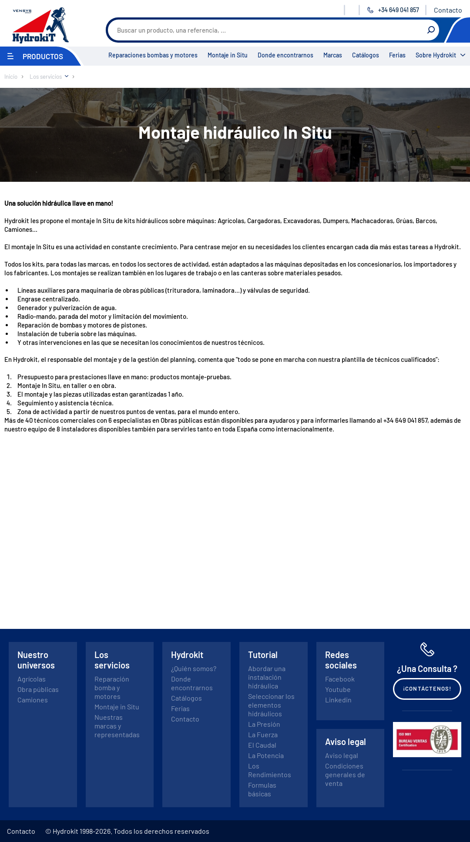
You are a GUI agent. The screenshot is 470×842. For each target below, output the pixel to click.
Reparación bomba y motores (111, 687)
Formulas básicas (262, 789)
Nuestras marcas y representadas (117, 725)
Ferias (397, 55)
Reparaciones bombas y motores (153, 55)
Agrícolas (31, 679)
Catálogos (365, 55)
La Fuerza (263, 734)
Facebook (340, 679)
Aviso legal (341, 755)
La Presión (264, 724)
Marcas (332, 55)
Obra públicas (38, 689)
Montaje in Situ (228, 55)
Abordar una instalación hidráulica (266, 677)
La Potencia (266, 755)
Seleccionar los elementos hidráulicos (271, 705)
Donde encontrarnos (285, 55)
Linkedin (338, 699)
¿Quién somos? (193, 668)
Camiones (32, 699)
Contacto (448, 10)
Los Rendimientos (269, 770)
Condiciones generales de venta (345, 774)
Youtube (338, 689)
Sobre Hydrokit (436, 55)
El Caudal (262, 745)
